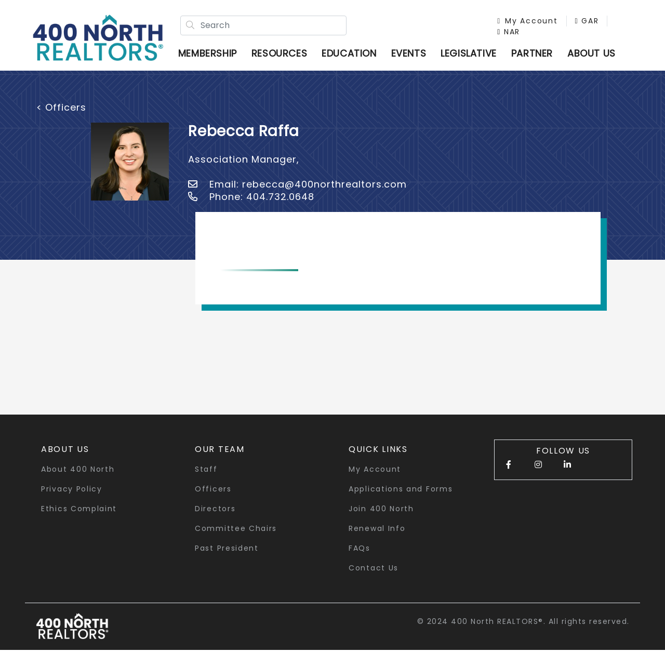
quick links (378, 451)
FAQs (359, 550)
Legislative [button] (471, 54)
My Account (525, 22)
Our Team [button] (220, 451)
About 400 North (78, 471)
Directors (215, 510)
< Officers (61, 109)
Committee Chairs (236, 530)
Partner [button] (534, 54)
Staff (206, 471)
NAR (506, 33)
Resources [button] (282, 54)
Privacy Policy (71, 491)
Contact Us (373, 570)
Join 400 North (381, 510)
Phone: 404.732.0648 (251, 198)
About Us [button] (65, 451)
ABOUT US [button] (594, 54)
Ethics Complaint (79, 510)
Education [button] (351, 54)
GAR (584, 22)
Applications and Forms (401, 491)
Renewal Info (377, 530)
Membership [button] (210, 54)
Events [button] (411, 54)
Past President (227, 550)
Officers (213, 491)
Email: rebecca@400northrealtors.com (297, 186)
